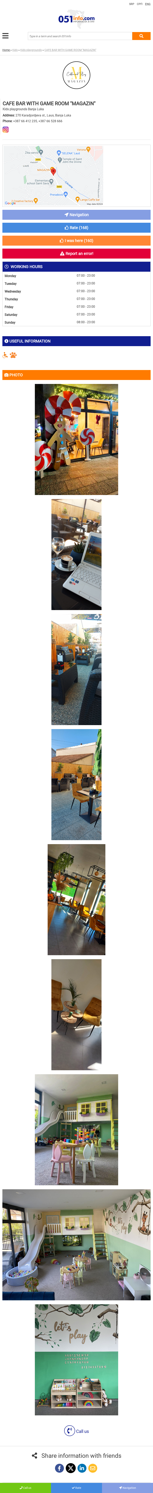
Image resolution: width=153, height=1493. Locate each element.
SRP (131, 4)
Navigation (127, 1487)
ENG (148, 4)
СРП (139, 4)
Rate (76, 1487)
